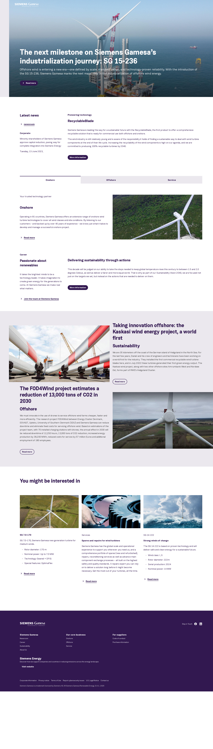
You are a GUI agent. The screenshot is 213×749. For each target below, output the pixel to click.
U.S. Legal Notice (92, 680)
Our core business (75, 634)
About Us (23, 650)
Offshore (69, 642)
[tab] (50, 180)
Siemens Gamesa (29, 634)
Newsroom (24, 638)
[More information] (78, 157)
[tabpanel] (111, 214)
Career (22, 642)
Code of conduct (119, 638)
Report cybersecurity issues (73, 680)
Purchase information (121, 642)
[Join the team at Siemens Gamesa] (39, 299)
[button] (27, 5)
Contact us (105, 680)
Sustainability (25, 646)
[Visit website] (28, 666)
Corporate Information (28, 680)
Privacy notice (44, 680)
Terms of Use (56, 680)
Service (69, 646)
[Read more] (29, 83)
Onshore (69, 638)
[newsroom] (27, 124)
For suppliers (120, 634)
